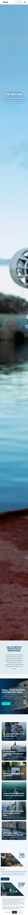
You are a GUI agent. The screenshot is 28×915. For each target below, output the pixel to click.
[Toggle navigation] (25, 2)
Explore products (14, 107)
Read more (5, 879)
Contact (18, 2)
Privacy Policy (15, 904)
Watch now (6, 703)
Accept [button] (14, 912)
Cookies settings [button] (8, 912)
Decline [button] (20, 912)
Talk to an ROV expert (14, 111)
